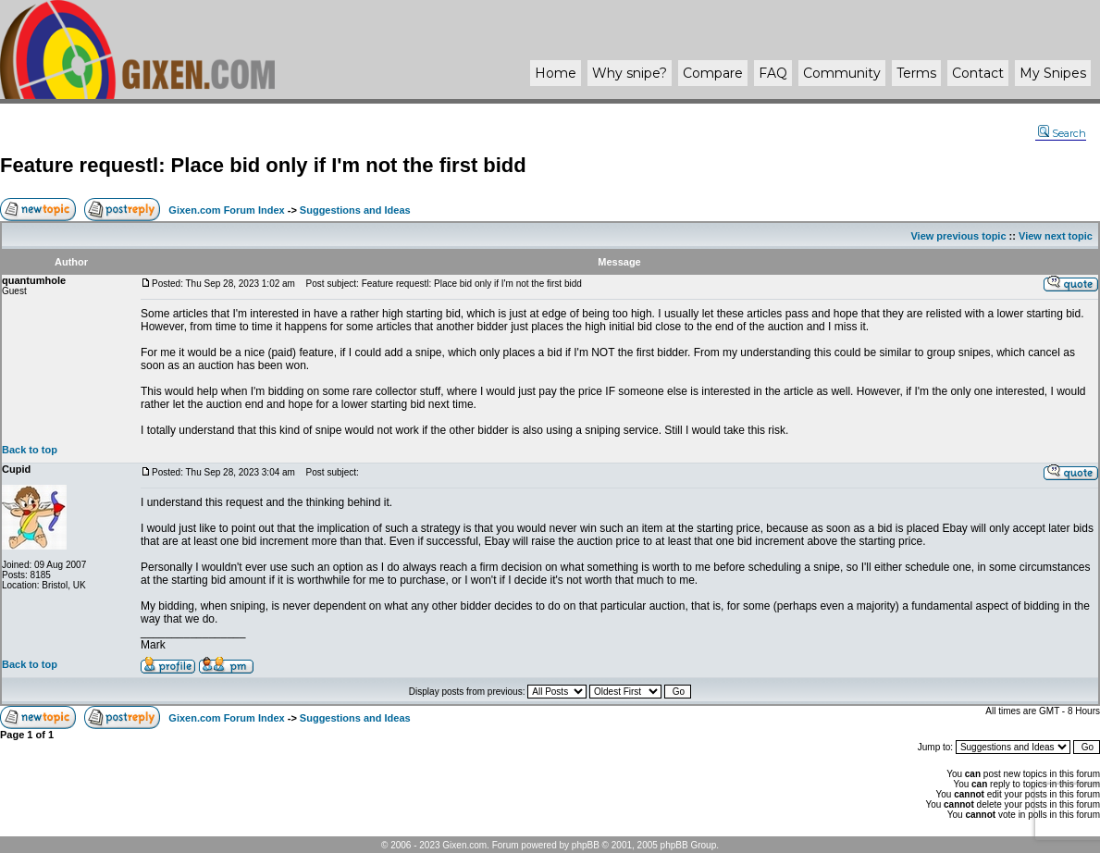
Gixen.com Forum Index (226, 210)
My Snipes (1053, 73)
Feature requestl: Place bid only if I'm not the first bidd (263, 165)
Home (555, 73)
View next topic (1056, 235)
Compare (713, 73)
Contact (978, 73)
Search (1062, 133)
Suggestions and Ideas (355, 210)
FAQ (773, 73)
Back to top (29, 449)
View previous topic (958, 235)
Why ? (629, 73)
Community (842, 73)
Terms (916, 73)
